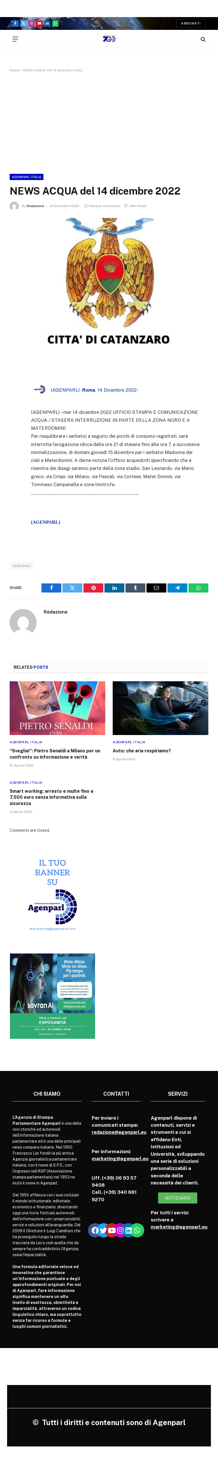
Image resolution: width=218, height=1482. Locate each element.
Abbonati (191, 23)
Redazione (35, 206)
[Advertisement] (109, 122)
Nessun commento (102, 206)
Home (15, 70)
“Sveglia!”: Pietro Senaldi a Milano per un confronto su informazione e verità (55, 754)
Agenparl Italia (26, 177)
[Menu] (15, 39)
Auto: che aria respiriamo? (142, 751)
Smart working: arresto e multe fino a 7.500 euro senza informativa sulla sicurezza (51, 797)
